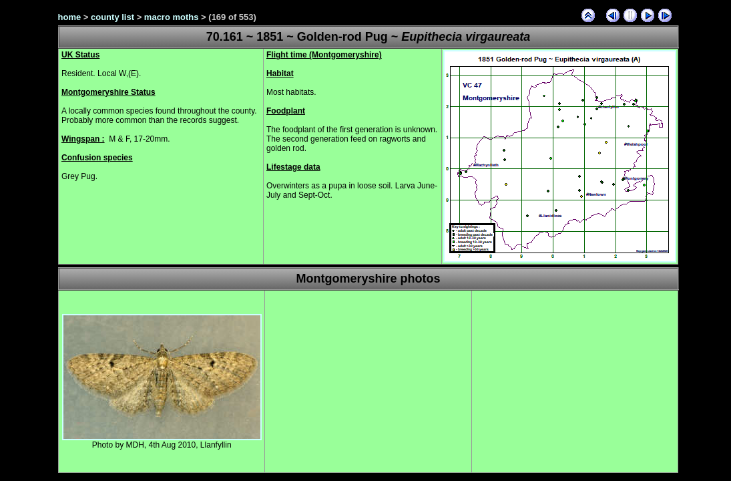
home (69, 17)
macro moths (171, 17)
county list (112, 17)
